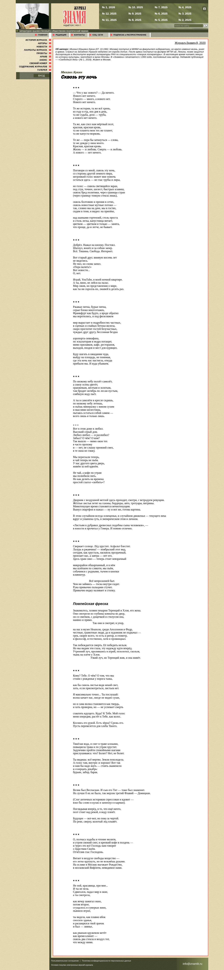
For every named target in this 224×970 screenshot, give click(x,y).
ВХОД (41, 75)
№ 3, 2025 (184, 13)
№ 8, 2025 (134, 19)
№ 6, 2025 (161, 13)
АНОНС (45, 60)
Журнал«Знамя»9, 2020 (190, 42)
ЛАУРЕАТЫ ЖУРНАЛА (38, 50)
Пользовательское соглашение (65, 961)
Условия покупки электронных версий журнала (72, 965)
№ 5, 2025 (161, 19)
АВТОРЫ (45, 43)
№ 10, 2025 (135, 7)
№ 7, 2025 (161, 7)
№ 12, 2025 (109, 13)
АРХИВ (46, 56)
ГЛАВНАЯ (42, 35)
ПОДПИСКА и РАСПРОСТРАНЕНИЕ (129, 35)
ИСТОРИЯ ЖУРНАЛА (39, 40)
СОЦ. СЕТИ (97, 35)
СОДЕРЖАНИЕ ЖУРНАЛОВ (35, 66)
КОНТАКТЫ (79, 35)
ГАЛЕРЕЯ (44, 70)
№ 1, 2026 (108, 7)
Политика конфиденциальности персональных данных (106, 961)
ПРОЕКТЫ (44, 53)
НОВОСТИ (44, 46)
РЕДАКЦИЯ (61, 35)
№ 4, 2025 (184, 7)
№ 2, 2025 (184, 19)
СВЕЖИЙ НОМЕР (41, 63)
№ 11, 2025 (109, 19)
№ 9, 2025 (134, 13)
